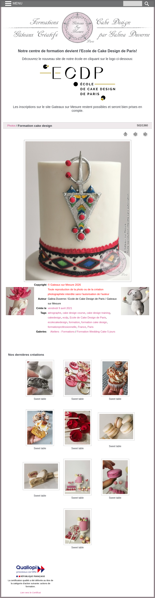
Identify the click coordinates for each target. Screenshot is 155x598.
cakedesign (54, 317)
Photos (11, 125)
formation (74, 322)
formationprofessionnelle (62, 326)
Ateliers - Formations (62, 331)
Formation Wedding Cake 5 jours (96, 331)
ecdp (65, 317)
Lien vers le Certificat (30, 592)
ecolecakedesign (57, 322)
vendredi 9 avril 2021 (60, 308)
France (82, 326)
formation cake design (94, 322)
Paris (91, 326)
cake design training (98, 312)
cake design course (74, 312)
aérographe (54, 312)
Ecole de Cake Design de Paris (88, 317)
